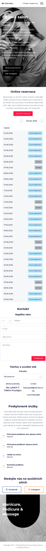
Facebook (11, 489)
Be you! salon (8, 3)
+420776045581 (33, 395)
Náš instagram (11, 74)
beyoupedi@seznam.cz (33, 388)
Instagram (34, 489)
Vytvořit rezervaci (23, 113)
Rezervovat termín (13, 68)
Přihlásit (26, 3)
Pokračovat (38, 358)
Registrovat (34, 3)
